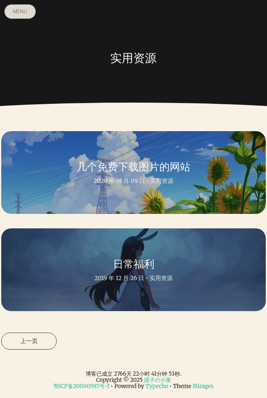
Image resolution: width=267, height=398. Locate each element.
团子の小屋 (157, 380)
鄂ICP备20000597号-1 (81, 386)
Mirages (203, 386)
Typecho (156, 386)
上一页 (29, 341)
